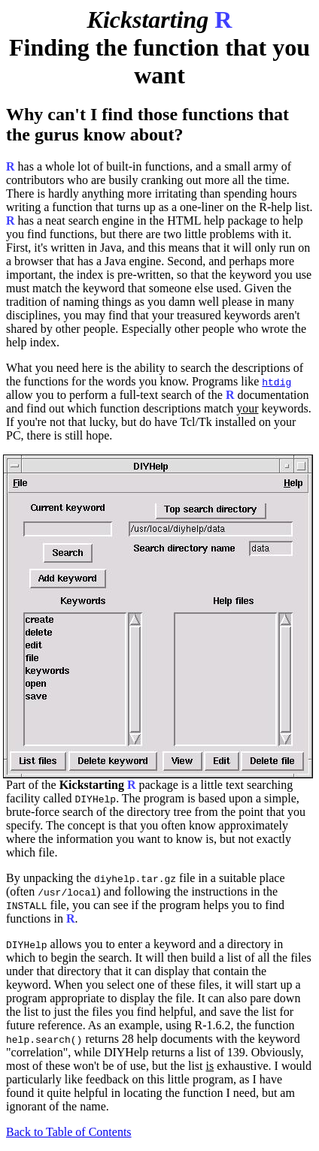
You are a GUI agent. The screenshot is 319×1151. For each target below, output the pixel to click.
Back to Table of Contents (69, 1131)
